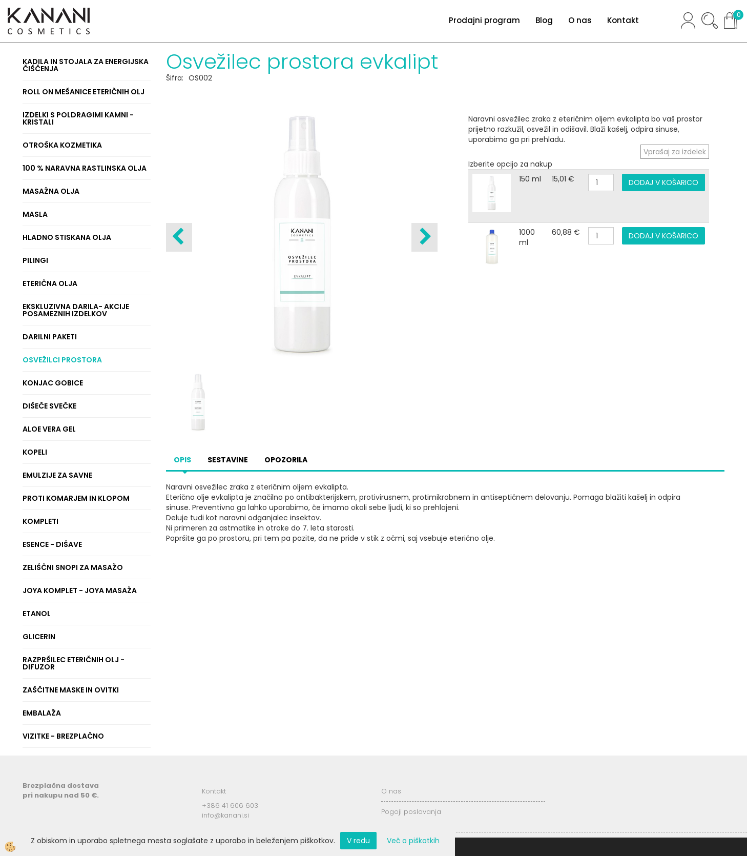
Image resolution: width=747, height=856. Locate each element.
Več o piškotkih (413, 840)
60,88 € (566, 232)
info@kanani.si (225, 815)
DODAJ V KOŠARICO (663, 182)
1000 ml (527, 237)
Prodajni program (484, 20)
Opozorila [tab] (285, 460)
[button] (424, 237)
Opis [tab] (182, 460)
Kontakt (623, 20)
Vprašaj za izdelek (675, 152)
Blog (544, 20)
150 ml (530, 179)
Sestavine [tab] (228, 460)
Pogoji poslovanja (411, 812)
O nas (580, 20)
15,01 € (563, 179)
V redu (358, 840)
